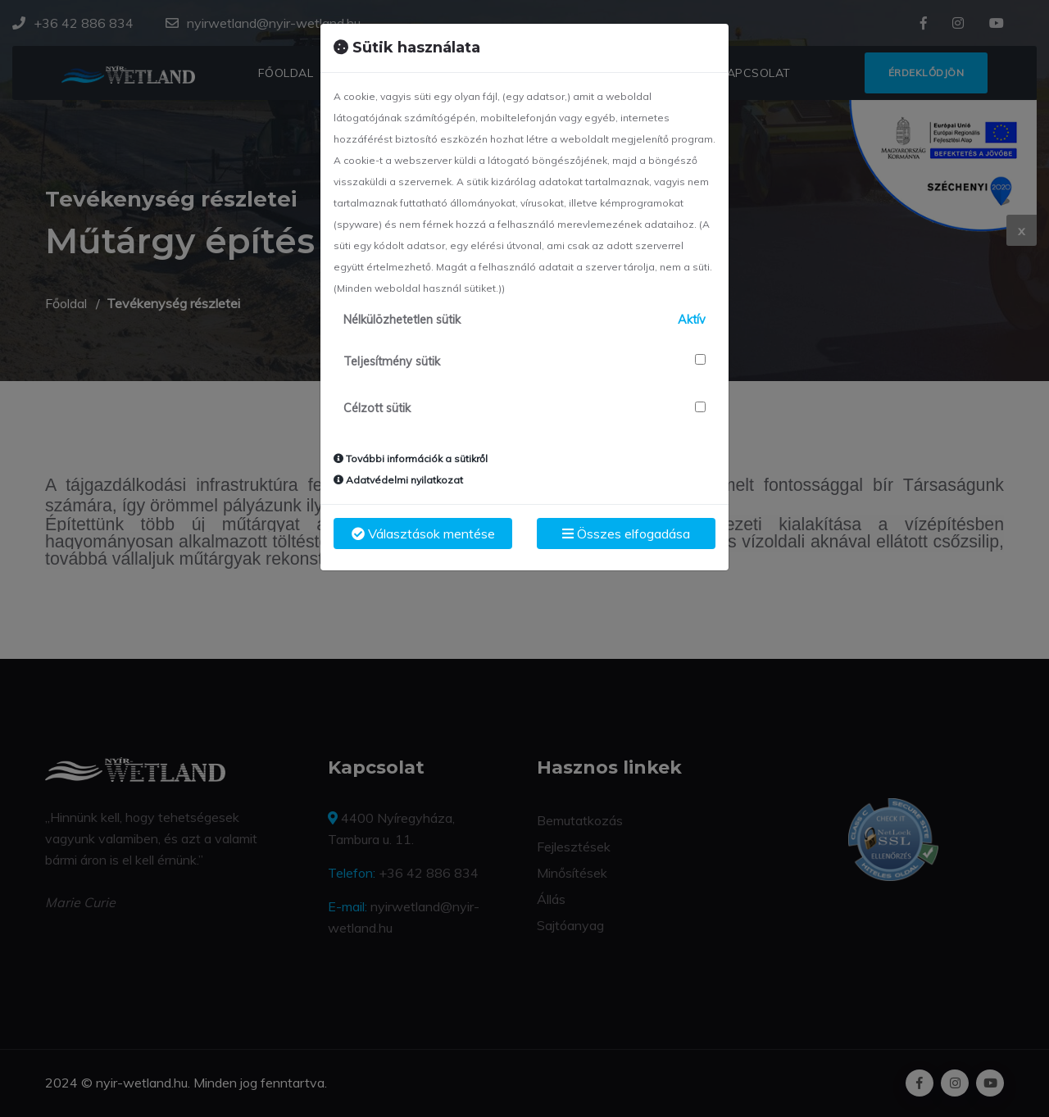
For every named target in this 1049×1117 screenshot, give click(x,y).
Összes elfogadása (626, 533)
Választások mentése (423, 533)
